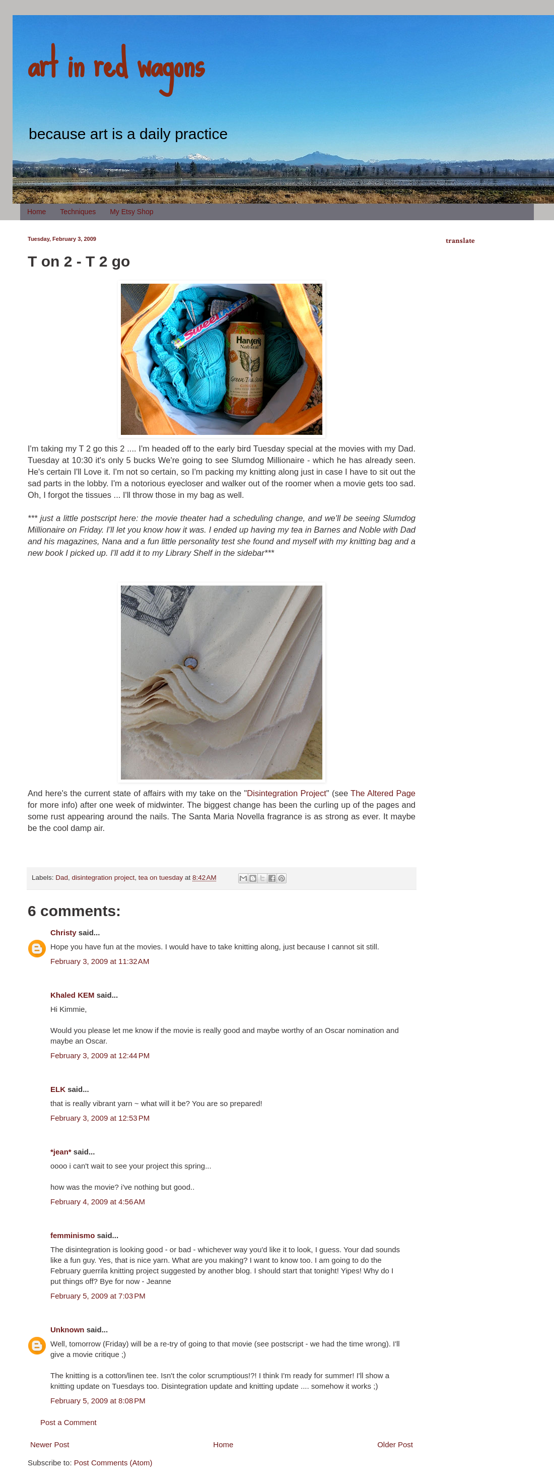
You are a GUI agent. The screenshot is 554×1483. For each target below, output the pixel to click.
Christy (63, 932)
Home (36, 212)
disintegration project (103, 877)
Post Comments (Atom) (113, 1462)
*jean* (61, 1151)
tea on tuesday (160, 877)
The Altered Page (383, 793)
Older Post (395, 1444)
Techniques (78, 212)
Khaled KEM (72, 995)
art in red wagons (116, 63)
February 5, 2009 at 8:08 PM (98, 1400)
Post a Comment (68, 1422)
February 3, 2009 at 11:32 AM (99, 961)
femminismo (72, 1235)
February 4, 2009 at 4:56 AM (97, 1201)
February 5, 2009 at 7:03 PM (98, 1296)
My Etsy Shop (131, 212)
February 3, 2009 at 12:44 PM (100, 1055)
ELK (57, 1089)
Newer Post (50, 1444)
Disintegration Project (286, 793)
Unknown (67, 1329)
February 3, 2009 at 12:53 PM (100, 1118)
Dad (61, 877)
